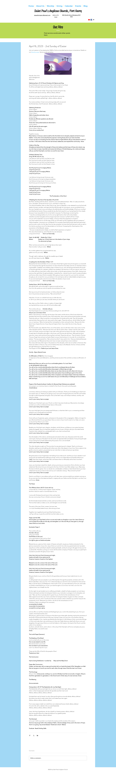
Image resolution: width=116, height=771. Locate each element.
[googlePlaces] (93, 20)
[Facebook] (91, 20)
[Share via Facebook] (30, 735)
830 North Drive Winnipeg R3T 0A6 (71, 15)
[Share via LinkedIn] (37, 735)
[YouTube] (89, 20)
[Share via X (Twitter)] (33, 735)
